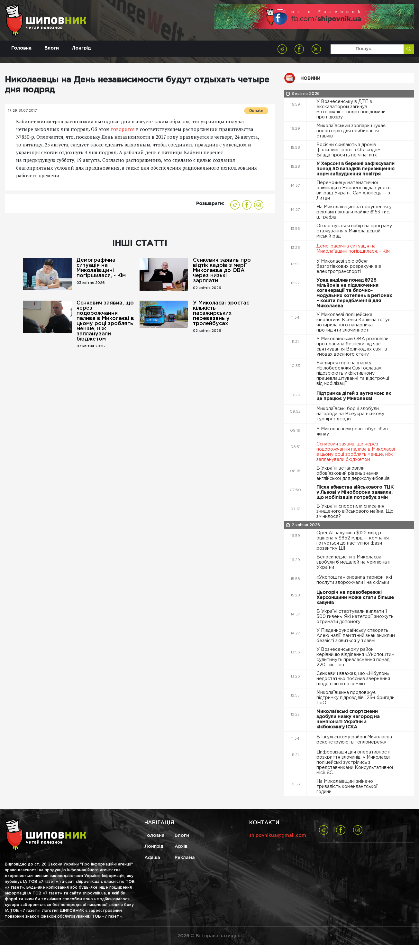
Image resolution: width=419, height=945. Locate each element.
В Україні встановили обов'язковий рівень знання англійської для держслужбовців (353, 473)
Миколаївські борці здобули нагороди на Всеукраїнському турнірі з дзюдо (350, 414)
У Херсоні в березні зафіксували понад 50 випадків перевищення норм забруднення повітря (355, 169)
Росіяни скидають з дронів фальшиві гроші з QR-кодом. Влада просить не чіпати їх (348, 150)
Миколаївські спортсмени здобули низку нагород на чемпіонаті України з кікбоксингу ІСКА (348, 719)
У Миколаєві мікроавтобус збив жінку (352, 431)
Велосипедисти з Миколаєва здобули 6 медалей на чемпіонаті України (353, 562)
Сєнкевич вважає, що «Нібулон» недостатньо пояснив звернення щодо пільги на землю (353, 679)
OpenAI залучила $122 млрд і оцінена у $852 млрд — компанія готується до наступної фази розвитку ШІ (352, 540)
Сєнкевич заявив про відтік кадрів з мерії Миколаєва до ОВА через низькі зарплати (222, 270)
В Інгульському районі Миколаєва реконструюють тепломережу (354, 739)
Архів (181, 846)
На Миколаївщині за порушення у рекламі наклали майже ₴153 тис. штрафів (354, 212)
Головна (21, 48)
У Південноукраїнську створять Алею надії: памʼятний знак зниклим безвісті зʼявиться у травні (355, 636)
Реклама (185, 858)
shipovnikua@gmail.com (277, 835)
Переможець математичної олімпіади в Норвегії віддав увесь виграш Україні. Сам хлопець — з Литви (353, 190)
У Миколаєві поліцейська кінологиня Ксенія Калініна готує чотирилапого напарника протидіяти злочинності (353, 322)
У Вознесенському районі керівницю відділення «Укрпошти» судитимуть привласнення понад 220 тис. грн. (355, 657)
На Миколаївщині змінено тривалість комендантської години (347, 787)
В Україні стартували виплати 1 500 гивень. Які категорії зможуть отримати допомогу (354, 617)
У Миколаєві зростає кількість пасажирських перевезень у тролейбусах (221, 313)
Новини (310, 78)
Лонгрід (81, 48)
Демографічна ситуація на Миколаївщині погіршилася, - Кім (101, 268)
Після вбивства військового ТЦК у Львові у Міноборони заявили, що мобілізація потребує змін (355, 492)
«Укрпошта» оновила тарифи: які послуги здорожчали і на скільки (354, 580)
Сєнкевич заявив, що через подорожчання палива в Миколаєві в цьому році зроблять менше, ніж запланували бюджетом (105, 321)
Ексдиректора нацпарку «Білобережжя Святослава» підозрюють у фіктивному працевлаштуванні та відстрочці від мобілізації (352, 373)
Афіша (152, 858)
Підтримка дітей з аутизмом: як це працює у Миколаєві (353, 396)
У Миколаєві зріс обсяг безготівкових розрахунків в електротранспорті (348, 266)
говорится (123, 129)
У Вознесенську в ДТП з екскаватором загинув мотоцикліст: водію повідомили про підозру (351, 109)
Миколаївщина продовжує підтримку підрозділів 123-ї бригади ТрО (355, 698)
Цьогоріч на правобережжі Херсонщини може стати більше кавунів (355, 598)
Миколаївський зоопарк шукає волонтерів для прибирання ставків (351, 131)
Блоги (51, 48)
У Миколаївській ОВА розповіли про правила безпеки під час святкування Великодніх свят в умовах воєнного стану (352, 346)
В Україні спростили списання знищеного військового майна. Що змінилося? (355, 511)
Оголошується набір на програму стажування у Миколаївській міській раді (354, 231)
